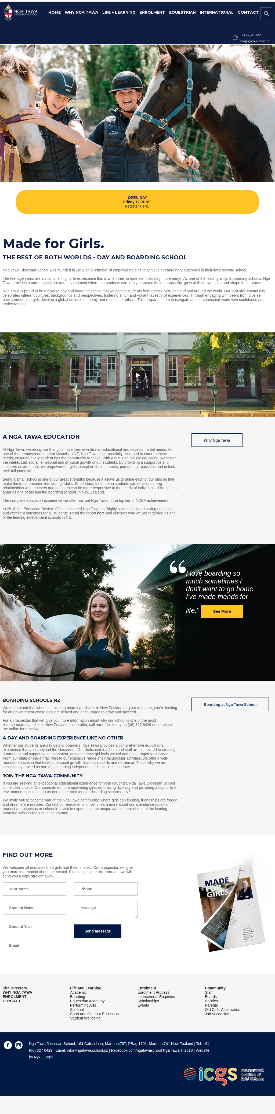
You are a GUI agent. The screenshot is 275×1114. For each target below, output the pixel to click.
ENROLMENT (15, 997)
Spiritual (77, 1009)
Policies (211, 1001)
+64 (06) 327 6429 (251, 35)
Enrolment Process (153, 992)
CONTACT (12, 1001)
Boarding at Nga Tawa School (230, 704)
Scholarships (148, 1001)
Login (48, 1057)
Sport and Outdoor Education (94, 1014)
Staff (209, 992)
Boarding (77, 997)
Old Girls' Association (222, 1009)
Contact (248, 12)
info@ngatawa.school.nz (255, 41)
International (217, 12)
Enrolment (152, 12)
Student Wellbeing (85, 1018)
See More (222, 611)
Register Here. (137, 206)
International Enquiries (156, 997)
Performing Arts (83, 1005)
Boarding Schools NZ (31, 700)
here (101, 513)
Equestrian (182, 12)
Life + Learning (118, 12)
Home (54, 12)
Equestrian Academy (87, 1001)
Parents (211, 1005)
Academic (78, 992)
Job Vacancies (217, 1014)
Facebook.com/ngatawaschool (136, 1050)
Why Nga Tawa (81, 12)
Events (143, 1005)
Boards (211, 997)
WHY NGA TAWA (17, 992)
